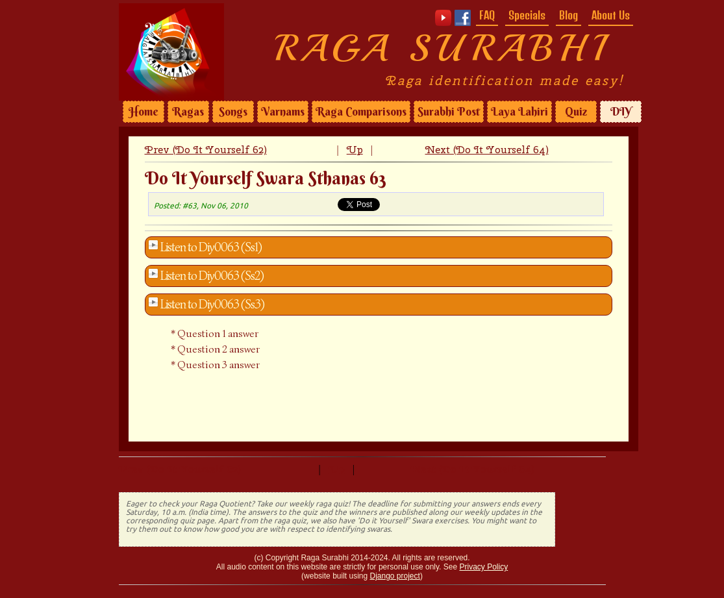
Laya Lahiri (519, 112)
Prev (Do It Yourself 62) (206, 149)
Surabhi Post (449, 112)
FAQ (487, 14)
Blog (568, 14)
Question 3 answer (218, 364)
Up (355, 149)
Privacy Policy (483, 566)
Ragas (188, 112)
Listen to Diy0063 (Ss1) (211, 247)
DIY (620, 112)
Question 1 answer (217, 333)
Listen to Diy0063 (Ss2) (212, 276)
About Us (611, 14)
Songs (233, 112)
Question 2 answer (218, 349)
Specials (526, 14)
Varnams (283, 112)
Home (143, 112)
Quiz (576, 112)
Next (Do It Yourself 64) (487, 149)
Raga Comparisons (361, 112)
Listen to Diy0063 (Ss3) (212, 304)
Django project (395, 575)
